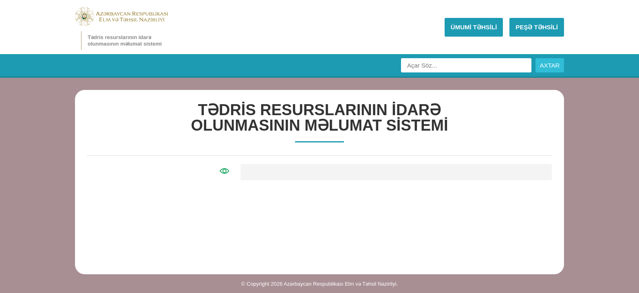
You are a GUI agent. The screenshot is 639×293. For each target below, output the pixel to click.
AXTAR (550, 65)
